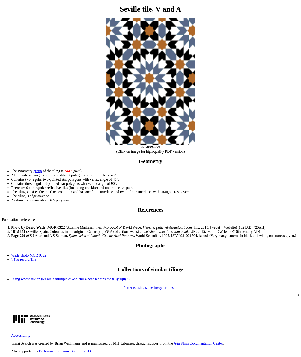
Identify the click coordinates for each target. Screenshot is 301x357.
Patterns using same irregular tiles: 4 (150, 288)
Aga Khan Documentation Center (198, 343)
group (37, 171)
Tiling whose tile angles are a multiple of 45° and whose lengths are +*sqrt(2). (70, 279)
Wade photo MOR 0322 (28, 255)
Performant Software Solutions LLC (65, 351)
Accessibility (20, 335)
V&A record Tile (23, 259)
